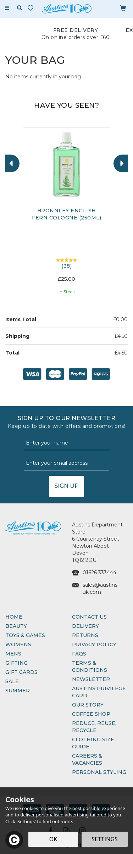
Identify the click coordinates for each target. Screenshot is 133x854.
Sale (12, 681)
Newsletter (91, 679)
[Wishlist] (32, 8)
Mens (13, 654)
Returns (85, 635)
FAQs (79, 654)
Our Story (88, 705)
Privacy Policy (94, 644)
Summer (17, 690)
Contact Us (89, 617)
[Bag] (123, 7)
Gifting (16, 663)
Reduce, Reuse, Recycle (94, 726)
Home (13, 617)
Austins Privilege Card (99, 692)
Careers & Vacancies (87, 759)
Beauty (16, 626)
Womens (18, 644)
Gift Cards (21, 672)
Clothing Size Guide (93, 743)
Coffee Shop (91, 714)
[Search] (19, 8)
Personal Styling (99, 772)
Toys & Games (25, 635)
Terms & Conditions (89, 666)
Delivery (85, 626)
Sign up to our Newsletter (66, 422)
